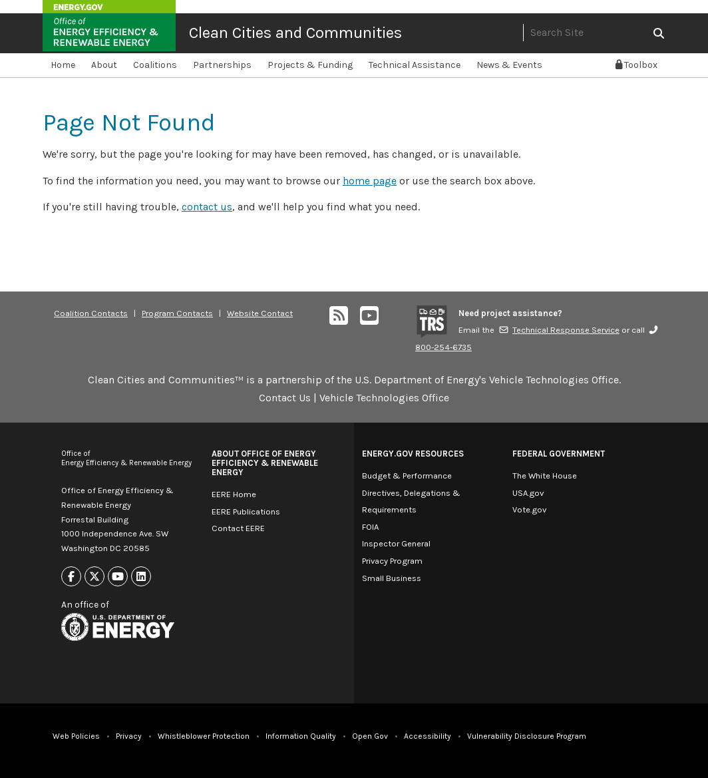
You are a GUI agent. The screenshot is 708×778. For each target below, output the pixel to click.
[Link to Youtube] (117, 576)
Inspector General (396, 543)
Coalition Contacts (91, 313)
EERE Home (234, 494)
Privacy (129, 736)
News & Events (509, 65)
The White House (544, 476)
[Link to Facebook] (71, 576)
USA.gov (528, 493)
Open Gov (370, 736)
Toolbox (637, 65)
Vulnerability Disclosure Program (526, 736)
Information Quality (301, 736)
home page (370, 180)
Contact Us (285, 397)
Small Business (391, 578)
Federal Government (558, 454)
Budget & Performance (407, 476)
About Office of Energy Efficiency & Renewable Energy (265, 463)
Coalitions (155, 65)
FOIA (370, 527)
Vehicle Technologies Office (384, 397)
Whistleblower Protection (204, 736)
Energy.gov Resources (413, 454)
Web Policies (76, 736)
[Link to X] (94, 576)
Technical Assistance (414, 65)
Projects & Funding (310, 65)
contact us (207, 206)
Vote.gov (529, 509)
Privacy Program (392, 561)
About (104, 65)
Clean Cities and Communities (295, 32)
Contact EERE (238, 528)
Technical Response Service (559, 330)
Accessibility (427, 736)
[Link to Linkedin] (141, 576)
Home (63, 65)
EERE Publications (246, 511)
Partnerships (222, 65)
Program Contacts (177, 313)
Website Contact (260, 313)
